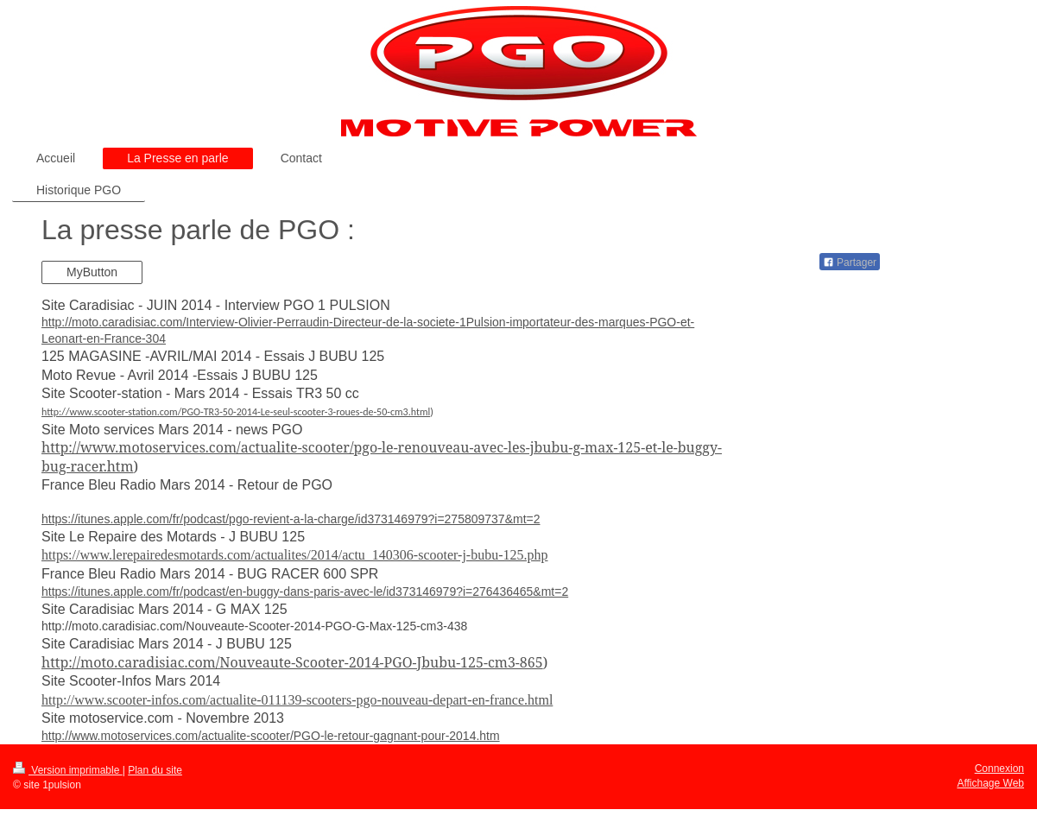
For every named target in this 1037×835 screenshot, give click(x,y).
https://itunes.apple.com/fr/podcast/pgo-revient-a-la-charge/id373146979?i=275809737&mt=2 (291, 519)
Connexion (999, 768)
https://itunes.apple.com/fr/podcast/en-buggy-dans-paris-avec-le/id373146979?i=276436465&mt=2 (304, 591)
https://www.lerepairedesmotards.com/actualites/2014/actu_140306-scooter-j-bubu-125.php (294, 554)
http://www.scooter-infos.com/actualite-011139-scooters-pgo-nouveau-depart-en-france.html (297, 700)
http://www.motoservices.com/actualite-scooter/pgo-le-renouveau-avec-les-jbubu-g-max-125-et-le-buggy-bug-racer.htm (381, 457)
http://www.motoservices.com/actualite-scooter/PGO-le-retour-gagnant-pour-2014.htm (270, 736)
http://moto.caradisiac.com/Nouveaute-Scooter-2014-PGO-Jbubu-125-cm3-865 (292, 662)
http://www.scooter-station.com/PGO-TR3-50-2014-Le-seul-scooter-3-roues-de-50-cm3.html (235, 412)
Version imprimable (68, 770)
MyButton (91, 272)
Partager (849, 262)
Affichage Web (990, 783)
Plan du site (155, 770)
